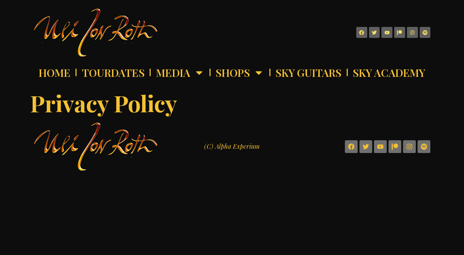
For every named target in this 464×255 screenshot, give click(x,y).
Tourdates (113, 73)
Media (180, 72)
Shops (240, 72)
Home (55, 73)
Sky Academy (389, 73)
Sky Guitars (308, 73)
